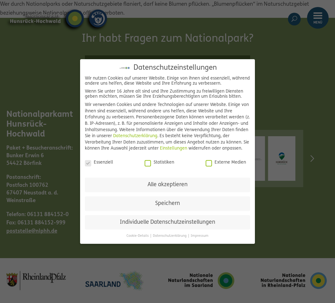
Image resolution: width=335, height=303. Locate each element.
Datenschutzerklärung (135, 136)
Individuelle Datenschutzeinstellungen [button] (167, 222)
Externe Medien (226, 162)
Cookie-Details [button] (138, 236)
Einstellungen (173, 148)
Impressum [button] (200, 236)
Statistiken (159, 162)
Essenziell (99, 162)
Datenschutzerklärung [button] (170, 236)
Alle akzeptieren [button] (167, 184)
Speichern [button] (167, 203)
